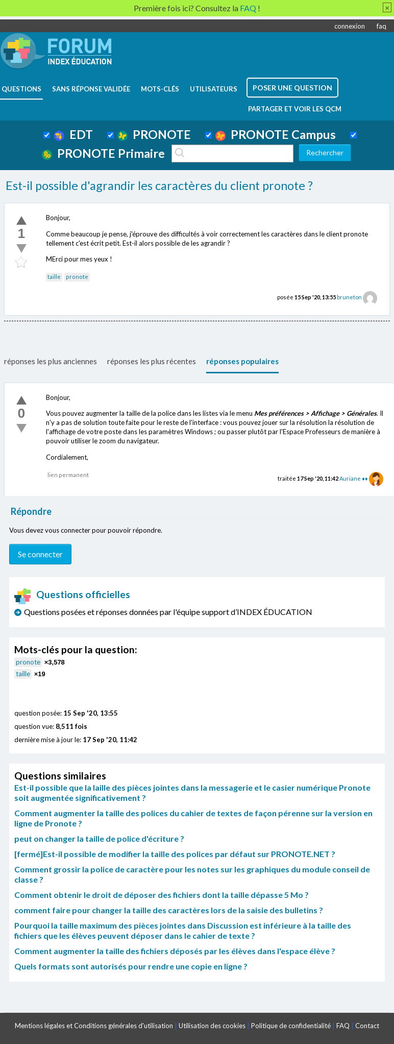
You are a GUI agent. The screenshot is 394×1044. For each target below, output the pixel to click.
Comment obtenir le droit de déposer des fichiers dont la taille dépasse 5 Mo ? (161, 894)
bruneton (349, 297)
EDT (73, 134)
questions (21, 89)
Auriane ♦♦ (353, 478)
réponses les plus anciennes (50, 361)
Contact (367, 1026)
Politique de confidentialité (291, 1026)
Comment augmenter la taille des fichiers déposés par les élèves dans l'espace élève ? (174, 951)
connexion (349, 26)
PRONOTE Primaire (103, 153)
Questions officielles (72, 594)
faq (381, 26)
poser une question (292, 87)
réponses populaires (242, 361)
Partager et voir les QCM (294, 109)
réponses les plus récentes (151, 361)
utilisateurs (213, 89)
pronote (77, 276)
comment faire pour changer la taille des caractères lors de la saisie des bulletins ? (168, 910)
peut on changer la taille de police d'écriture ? (99, 838)
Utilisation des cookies (212, 1026)
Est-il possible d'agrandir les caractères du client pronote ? (159, 185)
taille (54, 276)
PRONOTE (154, 134)
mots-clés (160, 89)
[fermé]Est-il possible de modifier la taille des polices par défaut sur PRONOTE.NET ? (174, 854)
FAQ (343, 1026)
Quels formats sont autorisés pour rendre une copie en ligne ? (131, 966)
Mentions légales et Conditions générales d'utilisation (94, 1026)
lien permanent (68, 474)
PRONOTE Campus (275, 134)
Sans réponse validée (91, 89)
